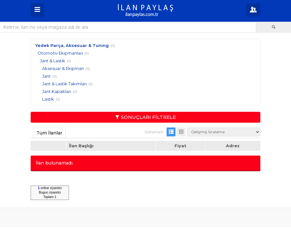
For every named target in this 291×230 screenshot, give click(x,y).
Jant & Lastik (52, 60)
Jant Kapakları (56, 91)
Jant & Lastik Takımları (64, 83)
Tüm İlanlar (49, 133)
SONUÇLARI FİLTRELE (146, 117)
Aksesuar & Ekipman (63, 68)
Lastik (48, 99)
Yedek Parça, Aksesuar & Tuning (72, 45)
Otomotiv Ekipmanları (60, 53)
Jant (46, 76)
